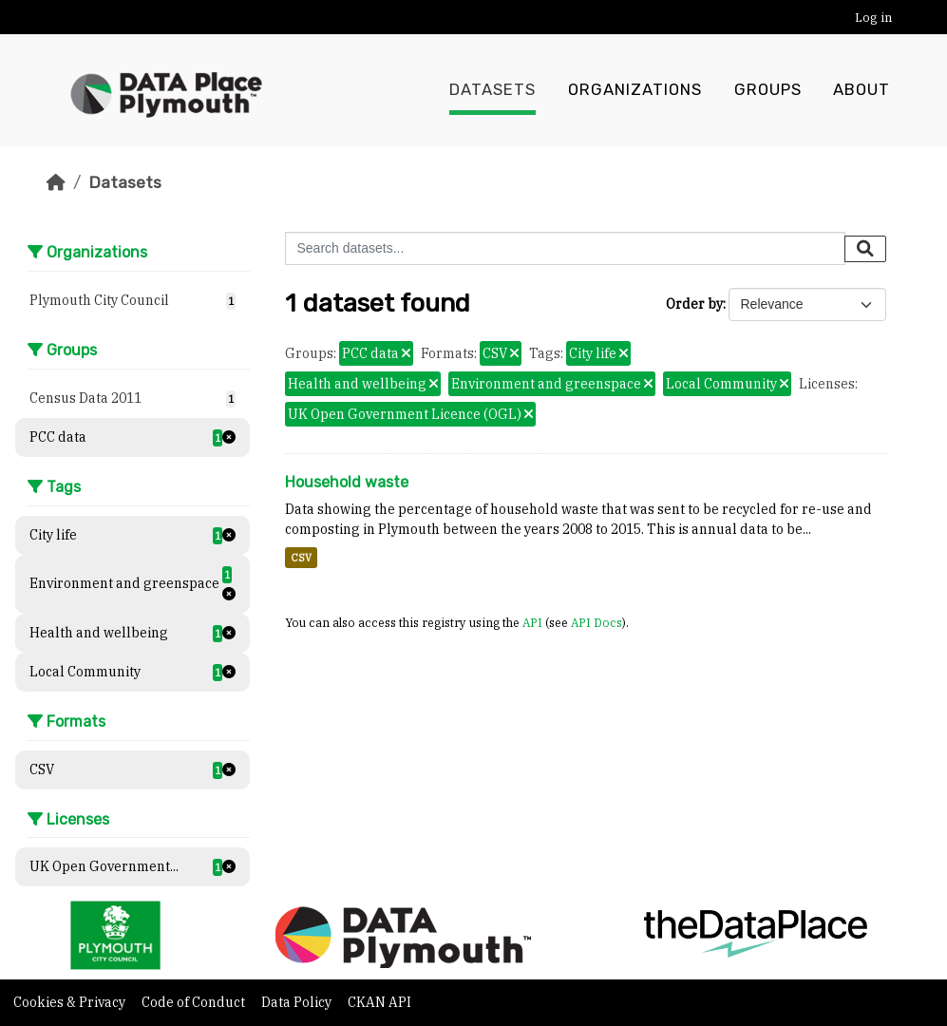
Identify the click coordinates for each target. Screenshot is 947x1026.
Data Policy (297, 1002)
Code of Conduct (195, 1002)
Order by (694, 304)
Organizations (635, 90)
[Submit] (865, 249)
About (861, 90)
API (532, 622)
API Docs (596, 622)
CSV (301, 557)
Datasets (492, 90)
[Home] (56, 182)
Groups (768, 90)
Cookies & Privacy (70, 1002)
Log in (873, 18)
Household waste (346, 482)
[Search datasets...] (565, 248)
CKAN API (379, 1002)
